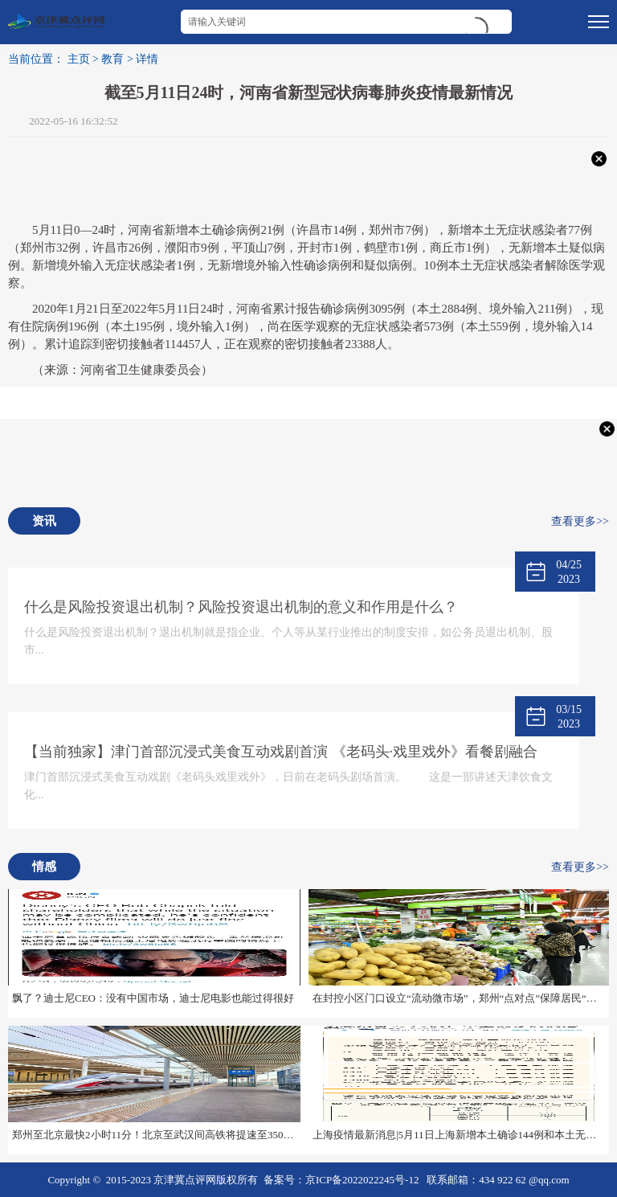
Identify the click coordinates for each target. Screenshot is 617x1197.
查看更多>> (580, 521)
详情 (147, 59)
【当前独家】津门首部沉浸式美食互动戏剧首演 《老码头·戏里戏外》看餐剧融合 (280, 752)
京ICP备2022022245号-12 (362, 1180)
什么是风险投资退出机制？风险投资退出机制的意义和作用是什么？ (241, 607)
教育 (112, 59)
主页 (78, 59)
